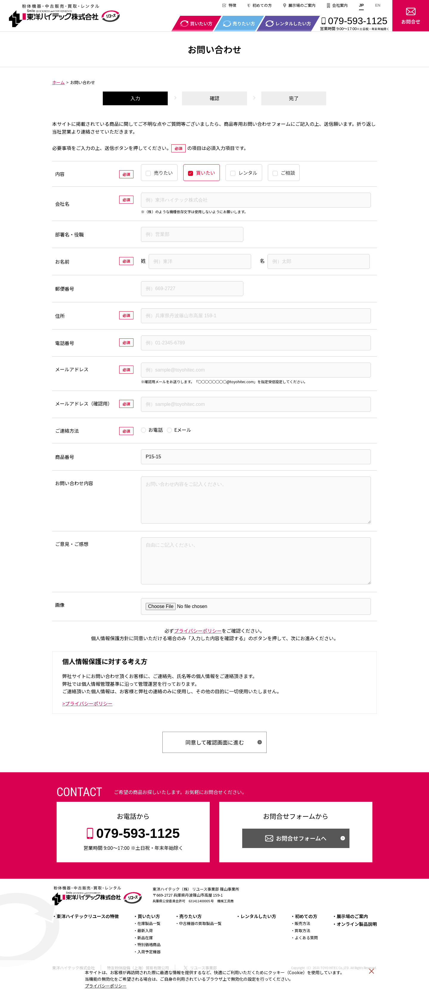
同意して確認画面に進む (214, 759)
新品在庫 (145, 954)
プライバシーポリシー (106, 986)
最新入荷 (145, 947)
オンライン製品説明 (357, 940)
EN (377, 5)
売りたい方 (190, 933)
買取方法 (302, 947)
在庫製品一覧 (149, 940)
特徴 (232, 5)
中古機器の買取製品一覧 (200, 940)
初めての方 (262, 5)
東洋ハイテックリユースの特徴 (88, 933)
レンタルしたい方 (258, 933)
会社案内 (340, 5)
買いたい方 (149, 933)
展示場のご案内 (301, 5)
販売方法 (302, 940)
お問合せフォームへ (301, 855)
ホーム (58, 82)
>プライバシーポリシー (87, 720)
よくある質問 (306, 954)
